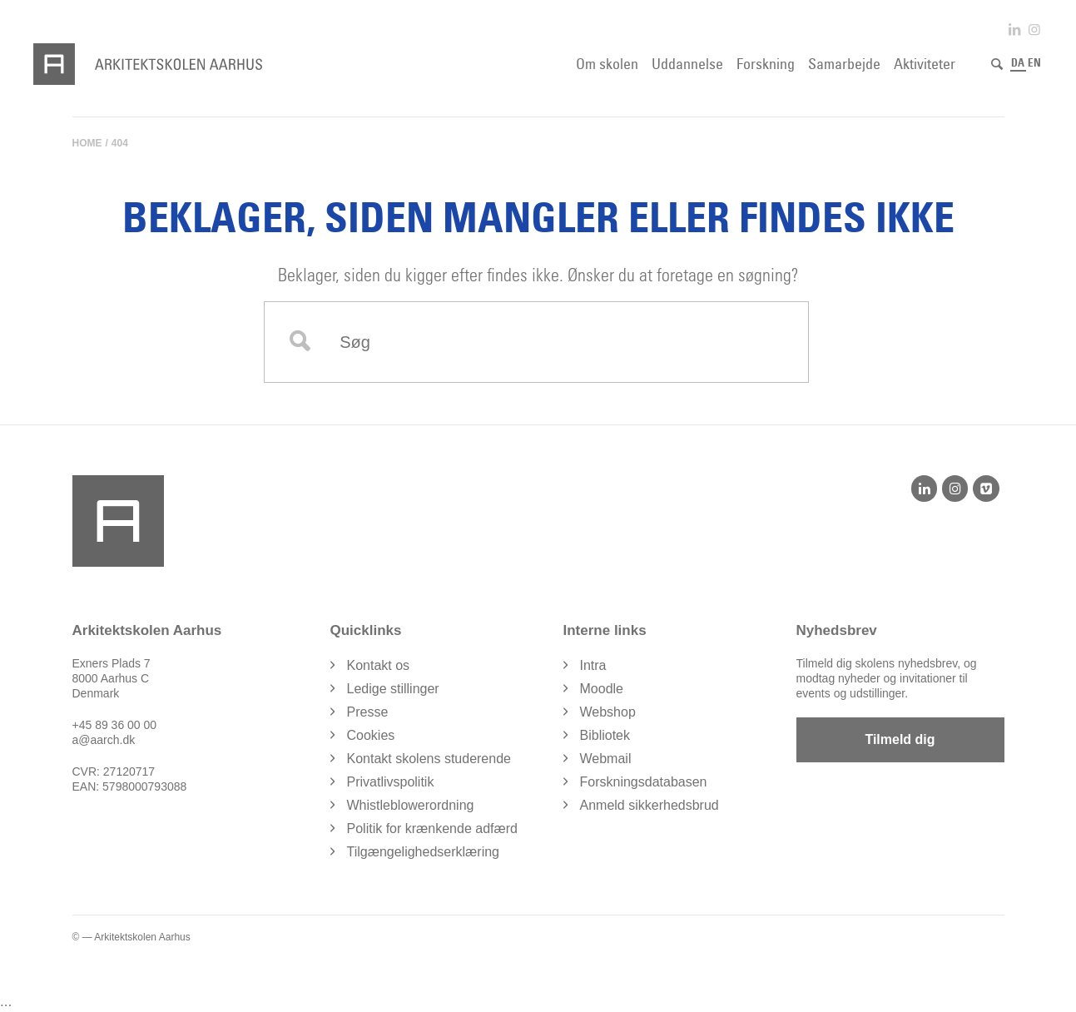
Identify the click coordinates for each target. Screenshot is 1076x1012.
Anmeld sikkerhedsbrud (649, 805)
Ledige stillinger (393, 689)
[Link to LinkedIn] (1014, 29)
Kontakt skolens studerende (429, 759)
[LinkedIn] (924, 488)
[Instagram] (955, 488)
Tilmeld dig (900, 739)
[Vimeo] (986, 488)
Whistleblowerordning (410, 805)
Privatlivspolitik (390, 782)
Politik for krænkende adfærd (432, 828)
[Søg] (997, 64)
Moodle (601, 689)
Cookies (371, 735)
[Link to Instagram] (1034, 29)
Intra (593, 665)
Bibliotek (605, 735)
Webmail (606, 759)
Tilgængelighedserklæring (423, 852)
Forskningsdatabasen (643, 782)
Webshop (608, 712)
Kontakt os (378, 665)
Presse (368, 712)
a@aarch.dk (104, 740)
